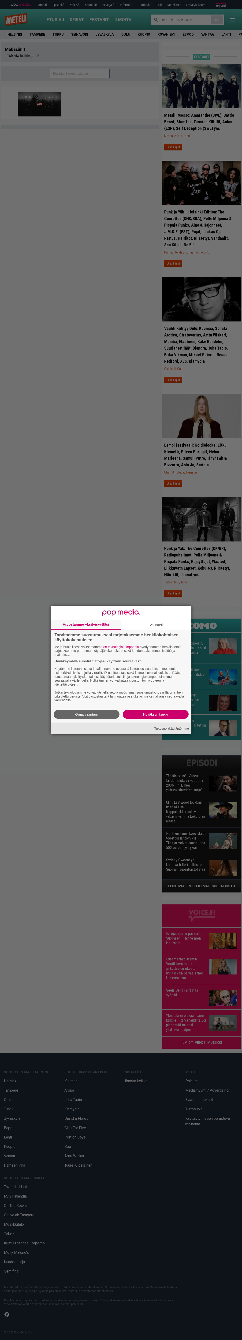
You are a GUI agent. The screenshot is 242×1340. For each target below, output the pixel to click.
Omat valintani (86, 714)
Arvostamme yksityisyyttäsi (86, 624)
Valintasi (156, 625)
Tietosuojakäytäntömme (171, 728)
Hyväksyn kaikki (155, 714)
